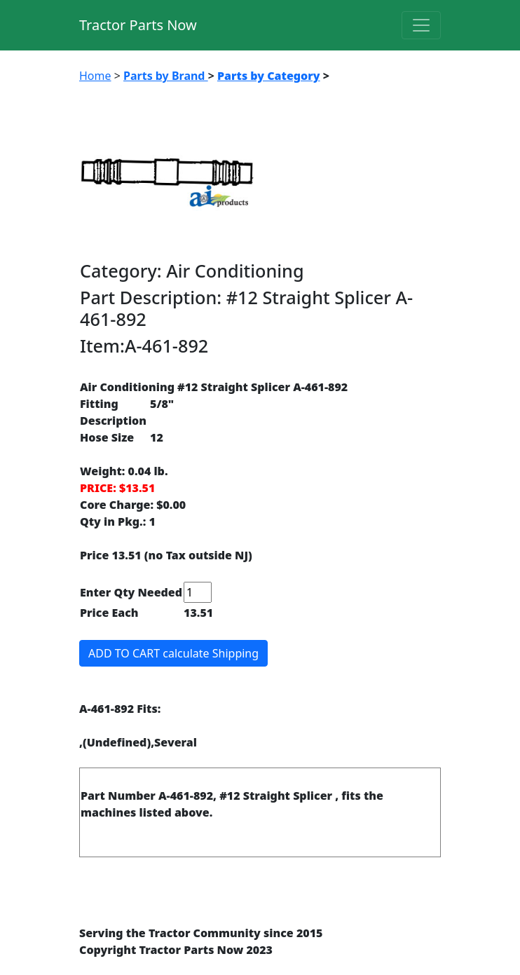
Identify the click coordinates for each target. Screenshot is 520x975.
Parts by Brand (165, 75)
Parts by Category (268, 75)
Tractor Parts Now (138, 24)
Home (95, 75)
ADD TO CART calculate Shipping (173, 653)
